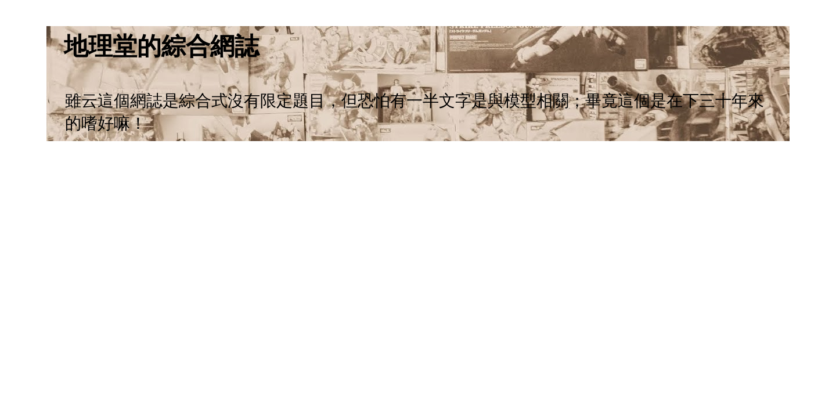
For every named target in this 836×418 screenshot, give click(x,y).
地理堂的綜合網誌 (161, 46)
